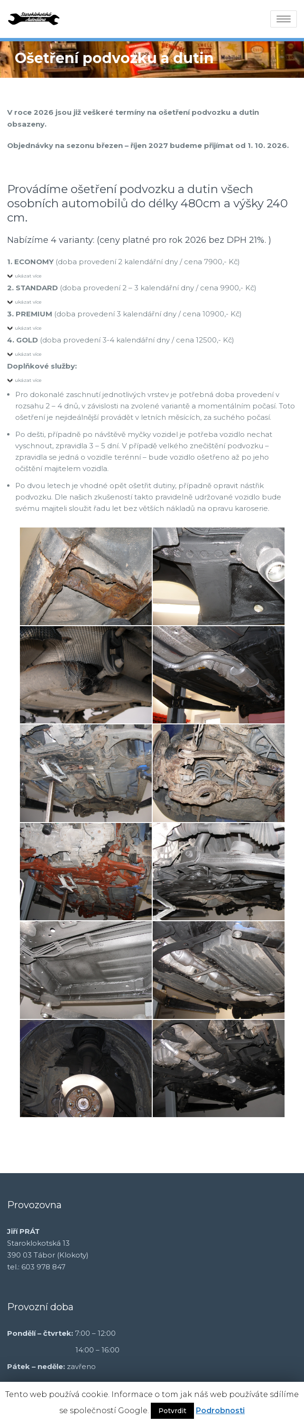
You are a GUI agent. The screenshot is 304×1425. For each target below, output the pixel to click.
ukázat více (28, 276)
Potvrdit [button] (172, 1410)
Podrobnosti (220, 1410)
